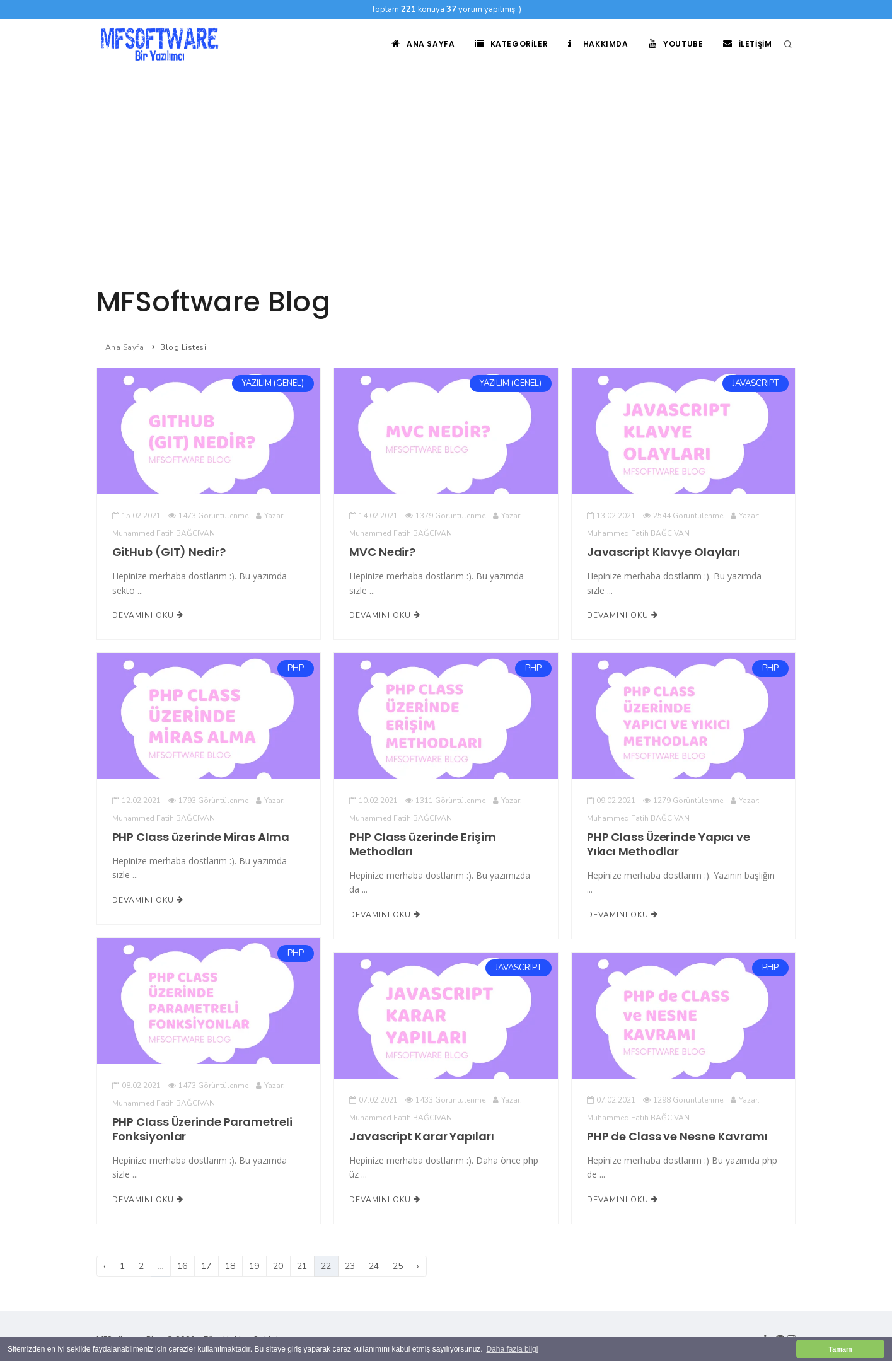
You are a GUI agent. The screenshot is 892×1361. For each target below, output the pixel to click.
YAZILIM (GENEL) (273, 384)
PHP (295, 668)
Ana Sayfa (423, 43)
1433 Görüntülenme (445, 1100)
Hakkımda (598, 43)
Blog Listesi (183, 347)
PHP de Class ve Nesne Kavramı (677, 1136)
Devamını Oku (147, 615)
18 (230, 1266)
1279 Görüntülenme (683, 801)
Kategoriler (511, 43)
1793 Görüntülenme (208, 801)
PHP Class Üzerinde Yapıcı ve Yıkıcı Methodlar (668, 844)
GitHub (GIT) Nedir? (169, 552)
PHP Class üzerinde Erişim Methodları (422, 844)
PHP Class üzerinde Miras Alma (200, 837)
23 (350, 1266)
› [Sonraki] (418, 1266)
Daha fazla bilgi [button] (512, 1349)
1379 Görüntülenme (445, 516)
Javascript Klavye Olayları (663, 552)
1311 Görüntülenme (445, 801)
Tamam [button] (840, 1349)
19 (254, 1266)
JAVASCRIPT (756, 384)
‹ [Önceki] (104, 1266)
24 (374, 1266)
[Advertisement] (446, 164)
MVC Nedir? (382, 552)
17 (206, 1266)
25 (398, 1266)
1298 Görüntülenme (683, 1100)
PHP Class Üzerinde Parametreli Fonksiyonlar (202, 1129)
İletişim (747, 43)
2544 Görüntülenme (683, 516)
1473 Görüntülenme (208, 516)
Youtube (676, 43)
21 (302, 1266)
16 (182, 1266)
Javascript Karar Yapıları (421, 1136)
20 (278, 1266)
